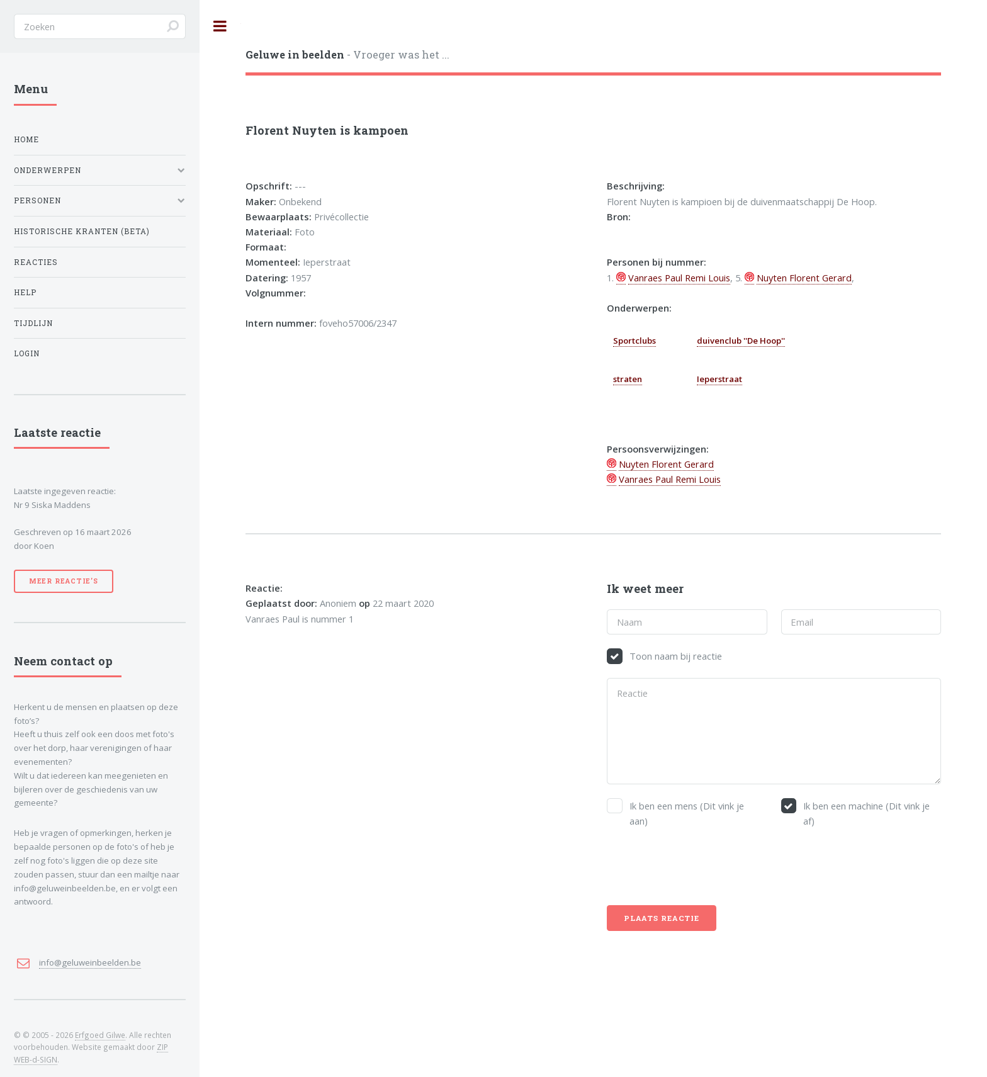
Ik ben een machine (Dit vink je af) (866, 813)
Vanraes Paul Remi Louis (679, 277)
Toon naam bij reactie (675, 656)
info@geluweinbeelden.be (90, 962)
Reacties (36, 262)
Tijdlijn (33, 323)
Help (25, 292)
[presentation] (702, 866)
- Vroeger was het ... (347, 54)
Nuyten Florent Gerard (804, 277)
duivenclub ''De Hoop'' (741, 340)
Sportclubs (634, 340)
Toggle (220, 26)
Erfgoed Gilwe (100, 1035)
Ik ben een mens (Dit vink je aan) (686, 813)
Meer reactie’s (63, 581)
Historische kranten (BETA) (82, 231)
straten (627, 379)
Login (27, 353)
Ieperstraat (719, 379)
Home (26, 139)
